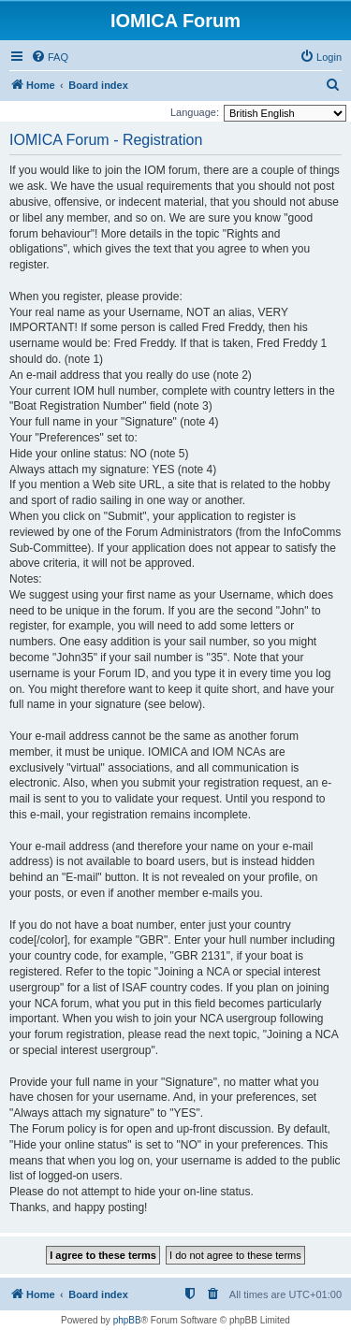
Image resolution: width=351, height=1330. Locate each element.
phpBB (127, 1320)
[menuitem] (49, 57)
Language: (194, 112)
